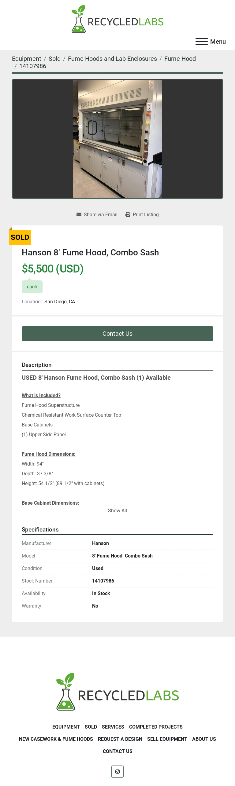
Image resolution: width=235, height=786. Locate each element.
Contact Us (117, 333)
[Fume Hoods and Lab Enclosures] (112, 58)
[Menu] (202, 41)
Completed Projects (156, 727)
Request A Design (120, 739)
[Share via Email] (97, 215)
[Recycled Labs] (117, 691)
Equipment (66, 727)
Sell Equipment (167, 739)
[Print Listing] (142, 215)
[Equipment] (26, 58)
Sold (91, 727)
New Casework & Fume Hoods (56, 739)
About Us (204, 739)
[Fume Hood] (180, 58)
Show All (117, 511)
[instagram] (117, 772)
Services (113, 727)
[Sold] (55, 58)
